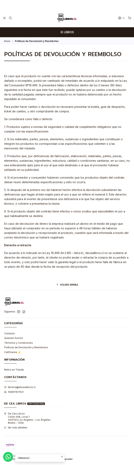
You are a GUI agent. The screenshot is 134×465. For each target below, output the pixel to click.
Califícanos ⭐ (12, 352)
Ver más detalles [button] (15, 427)
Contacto (9, 333)
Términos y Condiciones (18, 342)
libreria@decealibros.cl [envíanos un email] (19, 387)
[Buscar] (10, 18)
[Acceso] (121, 18)
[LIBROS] (67, 32)
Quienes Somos (13, 338)
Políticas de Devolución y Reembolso (26, 347)
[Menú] (4, 18)
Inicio (7, 41)
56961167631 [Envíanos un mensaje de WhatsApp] (14, 391)
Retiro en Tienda (14, 369)
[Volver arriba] (67, 285)
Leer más (82, 4)
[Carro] (129, 18)
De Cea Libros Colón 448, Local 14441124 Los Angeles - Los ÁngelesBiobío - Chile (27, 418)
